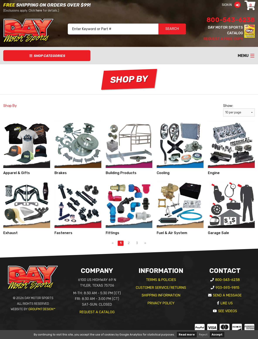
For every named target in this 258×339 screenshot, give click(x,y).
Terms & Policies (161, 280)
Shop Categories (47, 56)
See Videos (227, 311)
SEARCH (172, 29)
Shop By (10, 106)
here (39, 10)
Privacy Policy (161, 303)
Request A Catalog (97, 312)
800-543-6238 (231, 20)
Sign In (232, 5)
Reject (203, 334)
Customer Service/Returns (161, 288)
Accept (217, 334)
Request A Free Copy (223, 39)
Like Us (227, 303)
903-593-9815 (227, 288)
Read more (187, 334)
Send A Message (227, 295)
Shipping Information (161, 295)
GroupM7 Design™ (41, 309)
